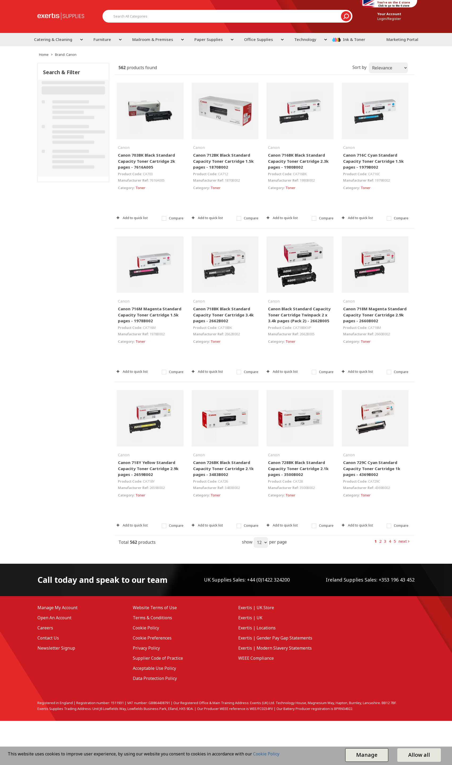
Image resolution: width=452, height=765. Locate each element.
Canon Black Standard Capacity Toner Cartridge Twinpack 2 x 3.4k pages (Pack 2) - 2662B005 (299, 314)
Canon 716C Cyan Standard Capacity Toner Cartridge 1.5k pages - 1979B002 (373, 161)
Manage (366, 754)
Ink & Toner (354, 39)
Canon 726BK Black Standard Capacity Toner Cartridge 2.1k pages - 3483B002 (223, 468)
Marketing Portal (402, 39)
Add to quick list (132, 217)
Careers (45, 628)
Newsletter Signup (56, 648)
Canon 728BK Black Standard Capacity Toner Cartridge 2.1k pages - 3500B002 (298, 468)
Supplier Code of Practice (158, 658)
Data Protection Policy (155, 678)
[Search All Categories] (227, 16)
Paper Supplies (208, 39)
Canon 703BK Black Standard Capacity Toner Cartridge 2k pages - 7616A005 (146, 161)
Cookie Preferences (152, 638)
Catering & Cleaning (53, 39)
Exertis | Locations (257, 628)
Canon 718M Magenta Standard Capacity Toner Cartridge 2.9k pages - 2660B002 (375, 314)
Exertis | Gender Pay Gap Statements (275, 638)
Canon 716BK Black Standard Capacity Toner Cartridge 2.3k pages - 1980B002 (298, 161)
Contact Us (48, 638)
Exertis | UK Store (256, 607)
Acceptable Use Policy (154, 668)
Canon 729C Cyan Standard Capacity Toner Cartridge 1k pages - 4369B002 (371, 468)
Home (44, 54)
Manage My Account (57, 607)
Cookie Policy (146, 628)
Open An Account (54, 618)
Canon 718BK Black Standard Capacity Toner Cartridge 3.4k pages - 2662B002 (223, 314)
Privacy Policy (146, 648)
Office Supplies (258, 39)
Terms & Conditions (152, 618)
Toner (140, 187)
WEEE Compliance (256, 658)
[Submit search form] (346, 16)
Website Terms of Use (155, 607)
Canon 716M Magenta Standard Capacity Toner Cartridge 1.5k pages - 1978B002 (149, 314)
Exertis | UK (250, 618)
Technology (305, 39)
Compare (173, 218)
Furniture (102, 39)
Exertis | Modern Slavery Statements (275, 648)
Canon (124, 147)
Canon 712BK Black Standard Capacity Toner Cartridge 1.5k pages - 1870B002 (223, 161)
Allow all (419, 754)
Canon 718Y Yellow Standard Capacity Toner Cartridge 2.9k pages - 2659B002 (148, 468)
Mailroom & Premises (152, 39)
